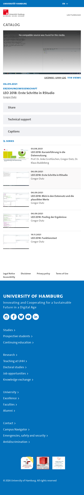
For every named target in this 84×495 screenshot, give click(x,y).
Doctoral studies (13, 367)
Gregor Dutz (9, 97)
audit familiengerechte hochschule (27, 462)
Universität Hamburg (15, 3)
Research (9, 355)
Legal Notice (9, 273)
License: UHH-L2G (55, 77)
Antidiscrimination (15, 442)
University (9, 392)
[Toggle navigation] (80, 3)
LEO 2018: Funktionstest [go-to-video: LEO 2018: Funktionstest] (44, 238)
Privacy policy (43, 273)
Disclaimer (26, 273)
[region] (42, 107)
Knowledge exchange (17, 380)
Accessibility (9, 277)
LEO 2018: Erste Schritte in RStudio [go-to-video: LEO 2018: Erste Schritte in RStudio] (49, 175)
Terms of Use (62, 273)
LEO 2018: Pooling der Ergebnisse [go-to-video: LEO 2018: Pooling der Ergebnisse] (48, 217)
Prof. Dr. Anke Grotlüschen (45, 159)
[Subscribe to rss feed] (4, 141)
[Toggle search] (72, 3)
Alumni (8, 411)
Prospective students (16, 336)
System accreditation (74, 460)
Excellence (10, 398)
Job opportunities (14, 373)
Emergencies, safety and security (24, 436)
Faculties (9, 405)
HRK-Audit (57, 458)
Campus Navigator (15, 429)
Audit (39, 458)
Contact (8, 423)
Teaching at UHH (14, 361)
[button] (63, 3)
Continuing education (17, 342)
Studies (8, 330)
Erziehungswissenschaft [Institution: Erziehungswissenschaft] (20, 88)
